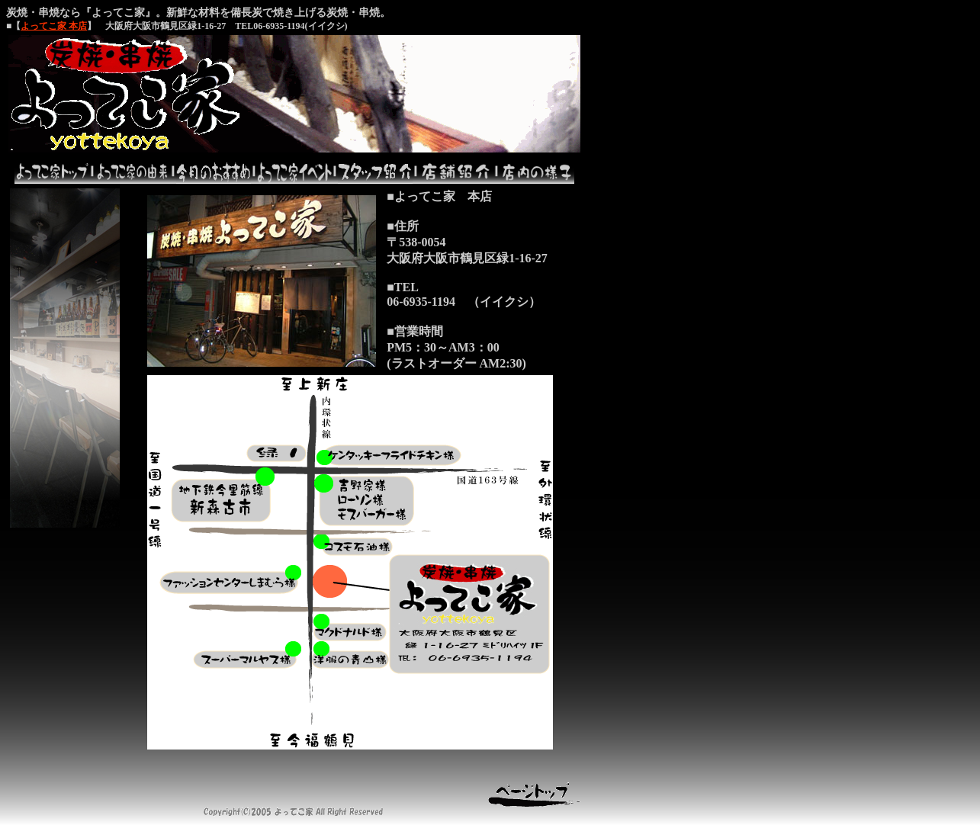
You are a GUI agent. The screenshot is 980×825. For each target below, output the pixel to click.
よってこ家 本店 (54, 26)
